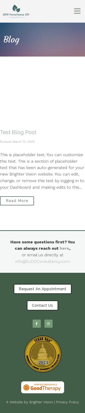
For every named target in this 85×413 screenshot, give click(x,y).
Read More (17, 201)
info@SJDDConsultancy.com (42, 261)
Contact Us (42, 305)
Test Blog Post (18, 132)
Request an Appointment (42, 289)
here (64, 248)
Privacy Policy (67, 402)
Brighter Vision (41, 402)
